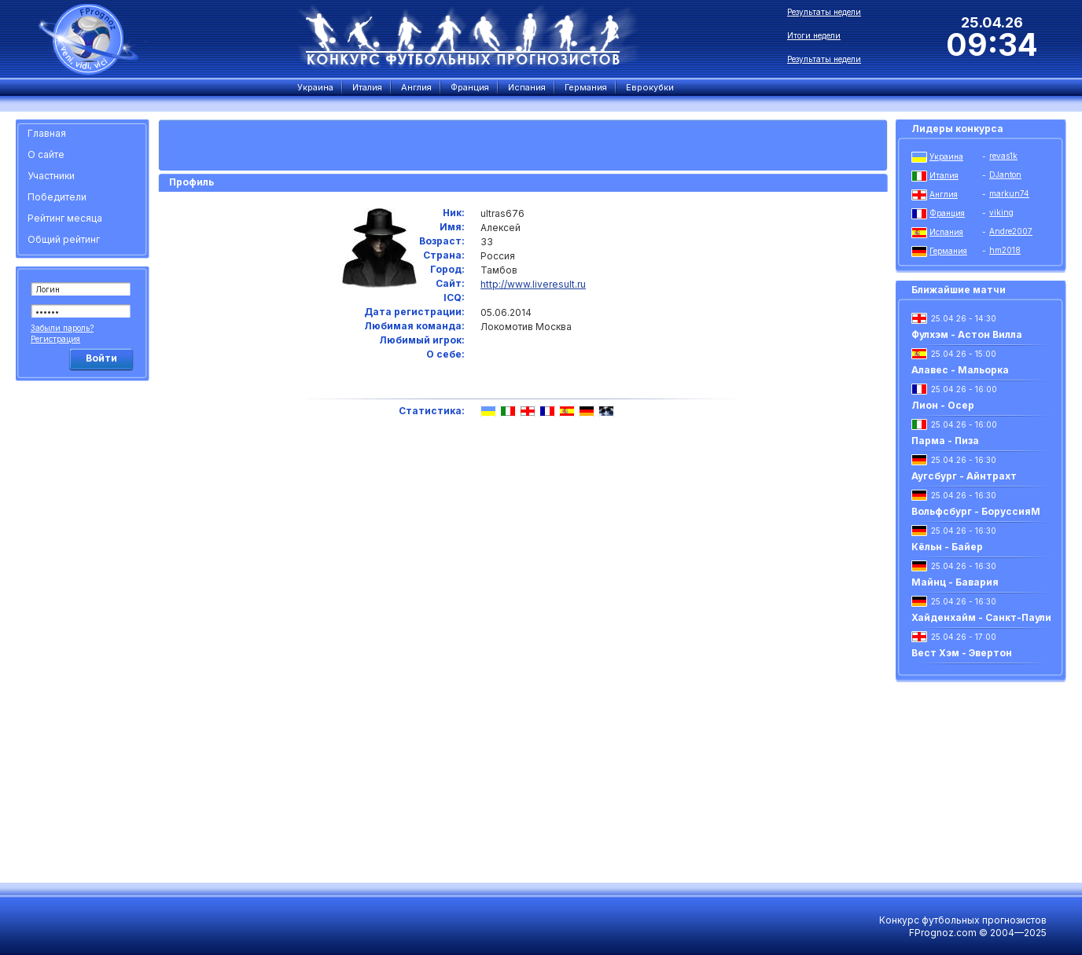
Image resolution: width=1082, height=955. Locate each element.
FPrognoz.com (943, 932)
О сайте (46, 154)
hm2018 (1005, 250)
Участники (51, 176)
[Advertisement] (85, 625)
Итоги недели (814, 35)
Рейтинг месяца (65, 218)
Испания (946, 232)
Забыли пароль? (62, 327)
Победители (57, 197)
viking (1001, 212)
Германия (948, 250)
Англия (943, 194)
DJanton (1005, 174)
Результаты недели (824, 12)
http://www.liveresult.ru (533, 284)
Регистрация (55, 338)
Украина (946, 156)
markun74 (1009, 193)
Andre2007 (1010, 231)
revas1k (1003, 155)
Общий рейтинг (64, 239)
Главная (47, 133)
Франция (947, 213)
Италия (944, 175)
